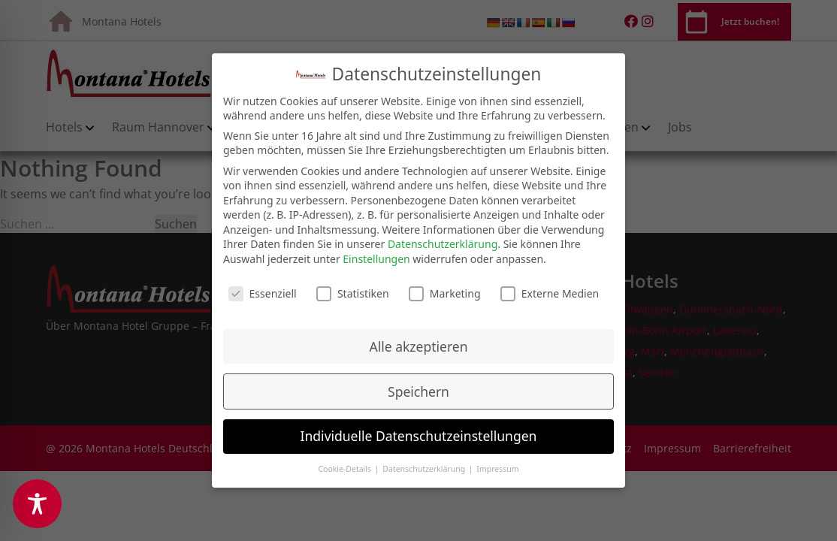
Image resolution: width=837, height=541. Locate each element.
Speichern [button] (418, 387)
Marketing (445, 289)
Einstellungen (376, 254)
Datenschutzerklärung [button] (424, 464)
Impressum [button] (497, 464)
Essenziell (262, 289)
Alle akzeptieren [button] (419, 342)
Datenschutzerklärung (442, 239)
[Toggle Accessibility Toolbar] (37, 504)
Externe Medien (549, 289)
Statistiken (352, 289)
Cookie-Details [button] (345, 464)
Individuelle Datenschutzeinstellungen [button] (419, 431)
